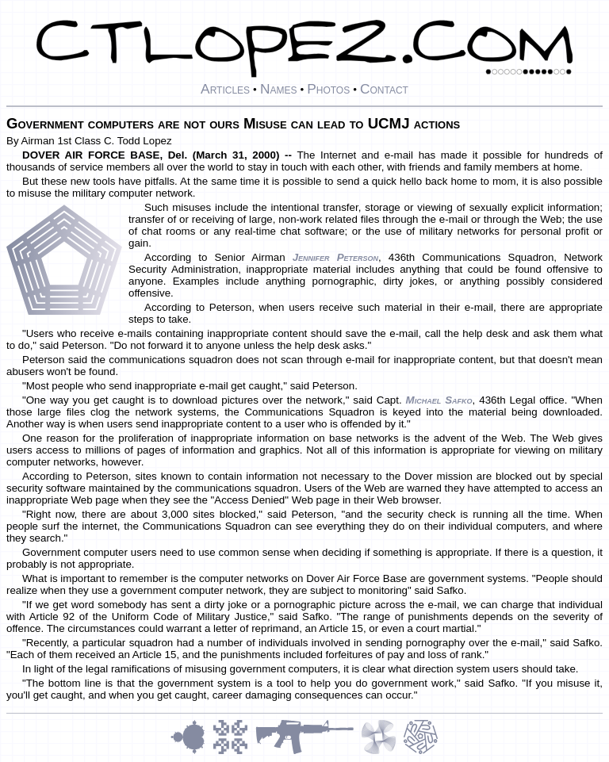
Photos (328, 89)
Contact (384, 89)
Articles (225, 89)
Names (278, 89)
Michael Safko (439, 400)
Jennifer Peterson (335, 257)
